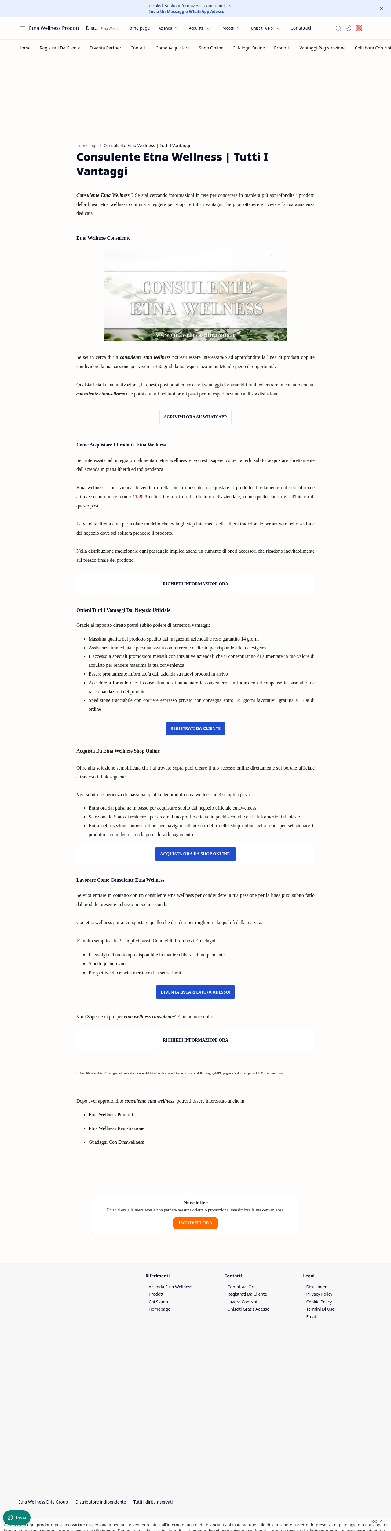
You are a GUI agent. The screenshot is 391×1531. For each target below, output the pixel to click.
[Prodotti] (282, 47)
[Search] (338, 28)
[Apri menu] (22, 28)
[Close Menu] (381, 8)
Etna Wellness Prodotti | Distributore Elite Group (64, 28)
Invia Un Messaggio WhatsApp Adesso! (187, 11)
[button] (348, 28)
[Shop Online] (211, 47)
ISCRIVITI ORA (195, 1171)
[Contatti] (138, 47)
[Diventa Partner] (105, 47)
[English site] (359, 28)
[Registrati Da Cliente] (60, 47)
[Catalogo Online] (248, 47)
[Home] (24, 47)
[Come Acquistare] (173, 47)
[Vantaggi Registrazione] (322, 47)
